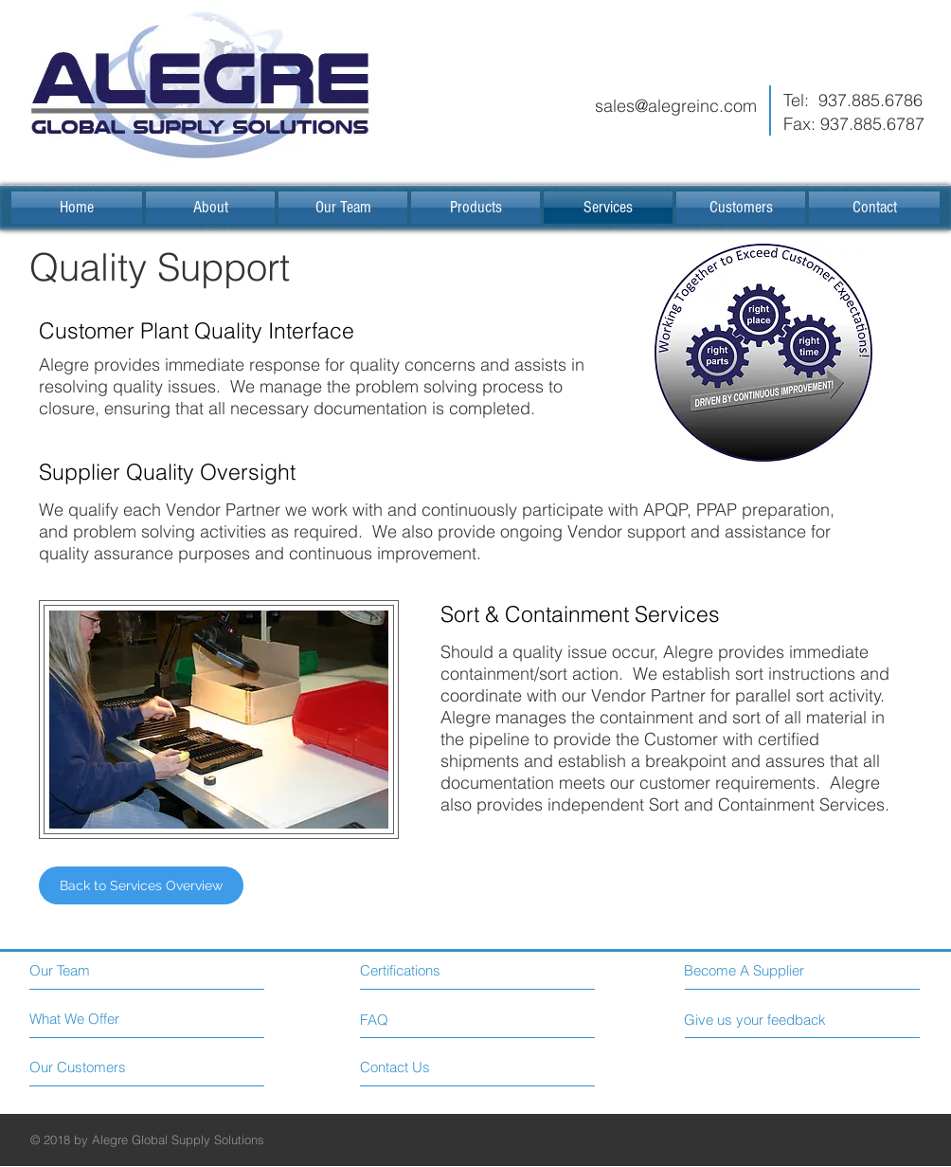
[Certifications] (443, 970)
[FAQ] (414, 1019)
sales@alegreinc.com (676, 106)
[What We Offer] (100, 1019)
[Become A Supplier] (768, 970)
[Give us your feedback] (762, 1020)
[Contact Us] (431, 1067)
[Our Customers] (100, 1067)
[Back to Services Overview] (141, 885)
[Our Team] (111, 970)
